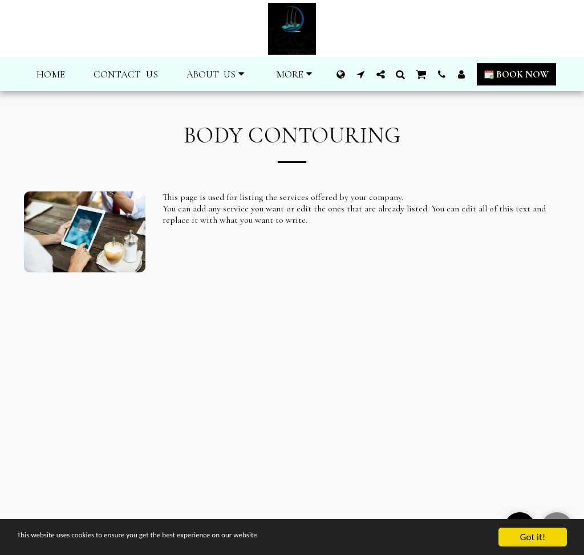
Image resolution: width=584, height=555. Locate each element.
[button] (217, 74)
